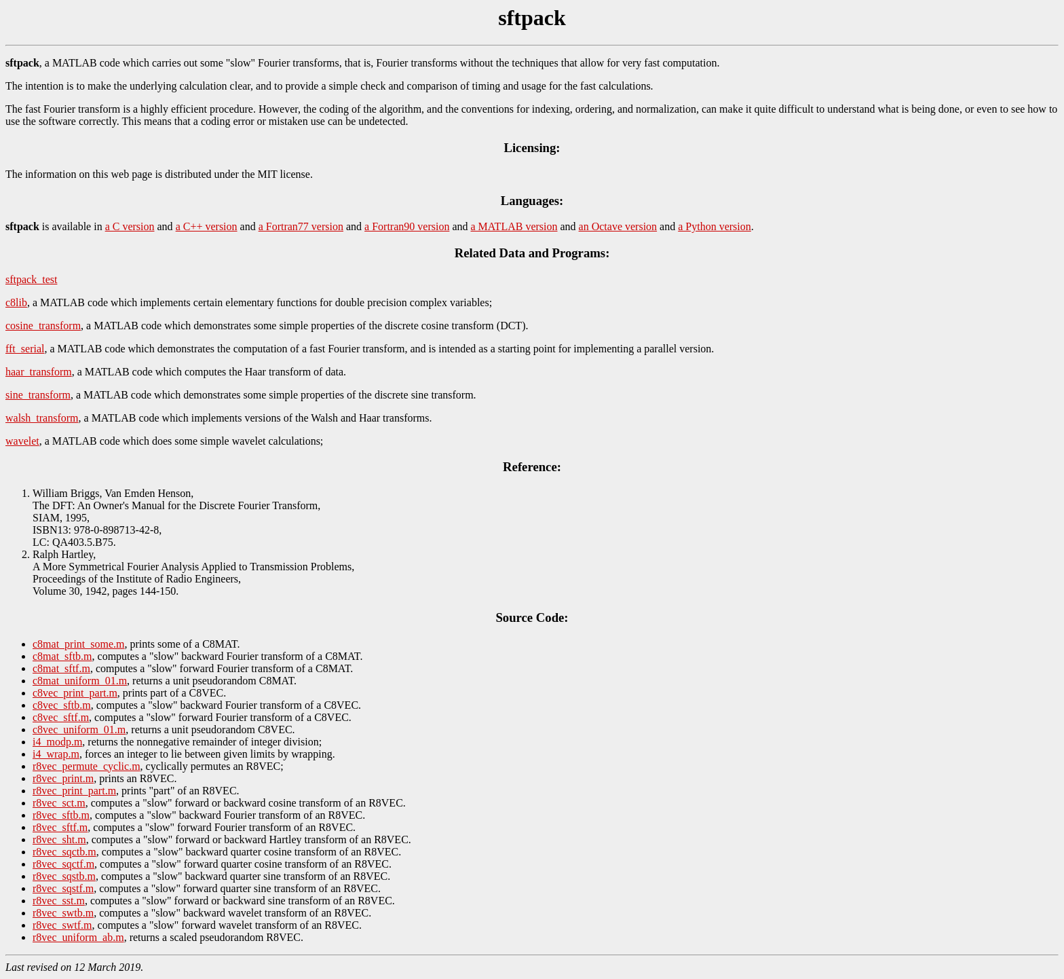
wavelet (22, 441)
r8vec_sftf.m (60, 827)
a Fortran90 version (406, 226)
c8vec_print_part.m (75, 693)
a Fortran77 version (301, 226)
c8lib (16, 302)
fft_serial (24, 348)
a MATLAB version (514, 226)
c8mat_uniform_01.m (80, 680)
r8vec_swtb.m (63, 913)
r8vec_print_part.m (74, 790)
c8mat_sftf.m (61, 668)
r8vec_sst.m (59, 900)
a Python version (714, 226)
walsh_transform (42, 418)
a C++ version (207, 226)
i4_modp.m (57, 741)
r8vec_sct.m (59, 803)
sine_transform (38, 395)
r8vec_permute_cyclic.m (86, 766)
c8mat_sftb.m (62, 656)
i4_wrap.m (56, 754)
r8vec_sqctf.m (63, 864)
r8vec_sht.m (59, 839)
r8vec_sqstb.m (64, 876)
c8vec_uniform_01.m (79, 729)
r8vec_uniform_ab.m (78, 937)
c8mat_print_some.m (79, 644)
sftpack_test (31, 279)
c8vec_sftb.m (62, 705)
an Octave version (618, 226)
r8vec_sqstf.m (63, 888)
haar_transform (38, 371)
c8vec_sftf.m (61, 717)
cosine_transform (43, 325)
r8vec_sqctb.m (64, 851)
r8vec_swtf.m (62, 925)
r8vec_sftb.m (61, 815)
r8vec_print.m (63, 778)
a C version (130, 226)
